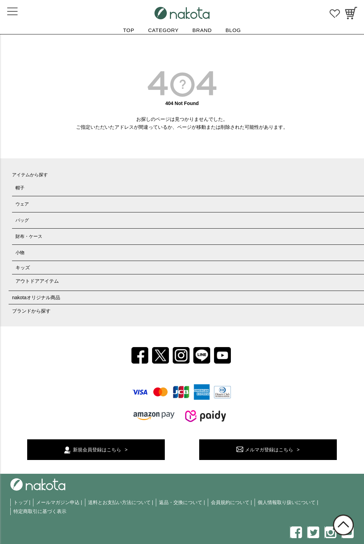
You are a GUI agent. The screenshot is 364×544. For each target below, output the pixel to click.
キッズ (22, 267)
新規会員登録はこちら (97, 449)
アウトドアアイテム (37, 281)
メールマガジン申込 (57, 502)
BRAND (202, 30)
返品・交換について (180, 502)
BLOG (233, 30)
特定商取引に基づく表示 (39, 511)
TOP (129, 30)
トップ (20, 502)
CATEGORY (163, 30)
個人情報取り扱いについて (286, 502)
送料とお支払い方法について (119, 502)
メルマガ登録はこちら (269, 449)
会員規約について (230, 502)
